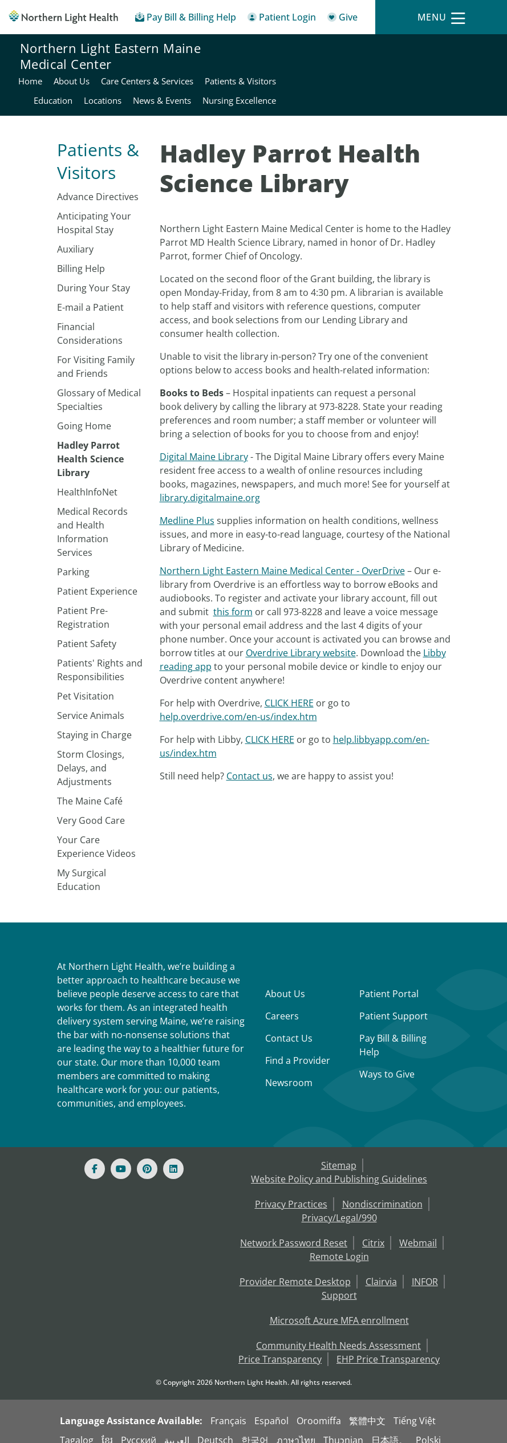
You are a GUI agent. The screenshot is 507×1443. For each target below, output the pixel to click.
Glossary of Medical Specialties (99, 388)
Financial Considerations (90, 321)
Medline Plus (187, 508)
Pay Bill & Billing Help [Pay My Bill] (393, 1033)
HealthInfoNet (87, 480)
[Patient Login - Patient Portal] (282, 19)
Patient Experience (97, 579)
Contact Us (289, 1026)
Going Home (84, 414)
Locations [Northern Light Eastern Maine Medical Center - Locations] (467, 69)
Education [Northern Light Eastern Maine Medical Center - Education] (418, 69)
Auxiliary (75, 237)
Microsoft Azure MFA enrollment (339, 1308)
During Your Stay (93, 276)
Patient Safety (86, 631)
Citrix (373, 1231)
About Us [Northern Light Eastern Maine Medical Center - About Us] (365, 49)
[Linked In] (173, 1157)
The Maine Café (90, 789)
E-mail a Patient (90, 295)
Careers (282, 1004)
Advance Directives (98, 184)
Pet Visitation (85, 684)
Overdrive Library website (301, 641)
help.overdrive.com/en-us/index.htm (238, 704)
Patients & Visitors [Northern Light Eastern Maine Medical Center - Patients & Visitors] (351, 69)
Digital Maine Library (204, 444)
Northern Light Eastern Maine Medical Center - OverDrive (282, 558)
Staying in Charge (94, 723)
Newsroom (289, 1070)
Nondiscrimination (382, 1192)
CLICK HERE (289, 691)
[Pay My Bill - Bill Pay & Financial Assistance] (185, 19)
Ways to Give (387, 1062)
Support (339, 1283)
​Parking (73, 560)
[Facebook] (94, 1157)
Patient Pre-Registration (83, 605)
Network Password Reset (293, 1231)
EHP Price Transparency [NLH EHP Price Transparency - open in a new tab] (388, 1347)
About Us (285, 981)
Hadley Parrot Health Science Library (90, 447)
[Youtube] (121, 1157)
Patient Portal (389, 981)
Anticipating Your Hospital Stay (94, 211)
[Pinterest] (147, 1157)
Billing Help (81, 256)
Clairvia (381, 1269)
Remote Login (339, 1244)
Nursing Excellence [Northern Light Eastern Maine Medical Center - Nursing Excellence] (449, 88)
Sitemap (338, 1153)
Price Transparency (280, 1347)
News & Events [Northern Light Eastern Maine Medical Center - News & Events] (372, 88)
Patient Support (393, 1004)
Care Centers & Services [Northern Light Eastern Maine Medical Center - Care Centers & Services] (440, 49)
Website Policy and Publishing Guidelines (339, 1167)
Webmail (418, 1231)
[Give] (342, 19)
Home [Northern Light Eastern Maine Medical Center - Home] (323, 49)
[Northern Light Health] (63, 16)
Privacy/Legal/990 (339, 1206)
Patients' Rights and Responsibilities (100, 658)
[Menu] (441, 17)
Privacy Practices (291, 1192)
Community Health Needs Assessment (338, 1333)
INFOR (425, 1269)
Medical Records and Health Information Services (92, 520)
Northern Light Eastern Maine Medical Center (110, 69)
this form (233, 600)
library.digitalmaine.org (210, 485)
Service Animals (90, 703)
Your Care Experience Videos (96, 835)
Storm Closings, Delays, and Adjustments (90, 756)
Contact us (249, 764)
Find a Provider (297, 1048)
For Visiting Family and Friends (96, 355)
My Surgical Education (81, 868)
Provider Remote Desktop (295, 1269)
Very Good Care (91, 808)
